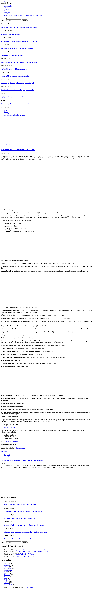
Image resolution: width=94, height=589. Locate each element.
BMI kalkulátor (8, 6)
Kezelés (6, 11)
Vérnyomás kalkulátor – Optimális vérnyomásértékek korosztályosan (23, 15)
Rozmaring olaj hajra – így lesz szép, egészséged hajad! (17, 83)
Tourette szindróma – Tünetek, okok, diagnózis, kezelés (17, 90)
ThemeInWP (29, 587)
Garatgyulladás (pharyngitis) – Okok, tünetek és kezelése (24, 525)
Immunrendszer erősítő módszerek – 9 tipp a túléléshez (23, 539)
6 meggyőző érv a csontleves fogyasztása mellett (15, 76)
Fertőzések (7, 575)
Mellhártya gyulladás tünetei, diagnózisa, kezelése (16, 103)
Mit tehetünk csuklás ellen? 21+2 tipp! (18, 149)
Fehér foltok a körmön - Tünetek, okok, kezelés (22, 460)
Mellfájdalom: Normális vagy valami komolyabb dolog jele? (19, 27)
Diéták (6, 14)
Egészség (7, 573)
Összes (6, 581)
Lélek (5, 578)
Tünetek (6, 7)
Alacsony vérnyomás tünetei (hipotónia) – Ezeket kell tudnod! (26, 532)
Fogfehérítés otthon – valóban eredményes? (14, 69)
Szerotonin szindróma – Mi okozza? (24, 554)
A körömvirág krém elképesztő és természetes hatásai (17, 48)
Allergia (6, 567)
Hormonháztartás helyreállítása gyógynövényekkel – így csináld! (20, 41)
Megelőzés (7, 9)
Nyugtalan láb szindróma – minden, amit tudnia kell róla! (30, 550)
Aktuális (6, 564)
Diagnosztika (8, 570)
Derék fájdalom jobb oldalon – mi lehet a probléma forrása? (19, 62)
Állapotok (7, 565)
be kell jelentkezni (20, 448)
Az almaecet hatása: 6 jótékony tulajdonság (19, 518)
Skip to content (5, 1)
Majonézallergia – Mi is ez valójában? (12, 55)
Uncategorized (8, 584)
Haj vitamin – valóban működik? (11, 34)
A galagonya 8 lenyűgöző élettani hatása (13, 97)
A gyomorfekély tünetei (26, 553)
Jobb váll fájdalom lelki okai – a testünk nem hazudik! (23, 511)
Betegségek (7, 12)
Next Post (4, 451)
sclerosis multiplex (9, 427)
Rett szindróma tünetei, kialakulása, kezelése (20, 505)
